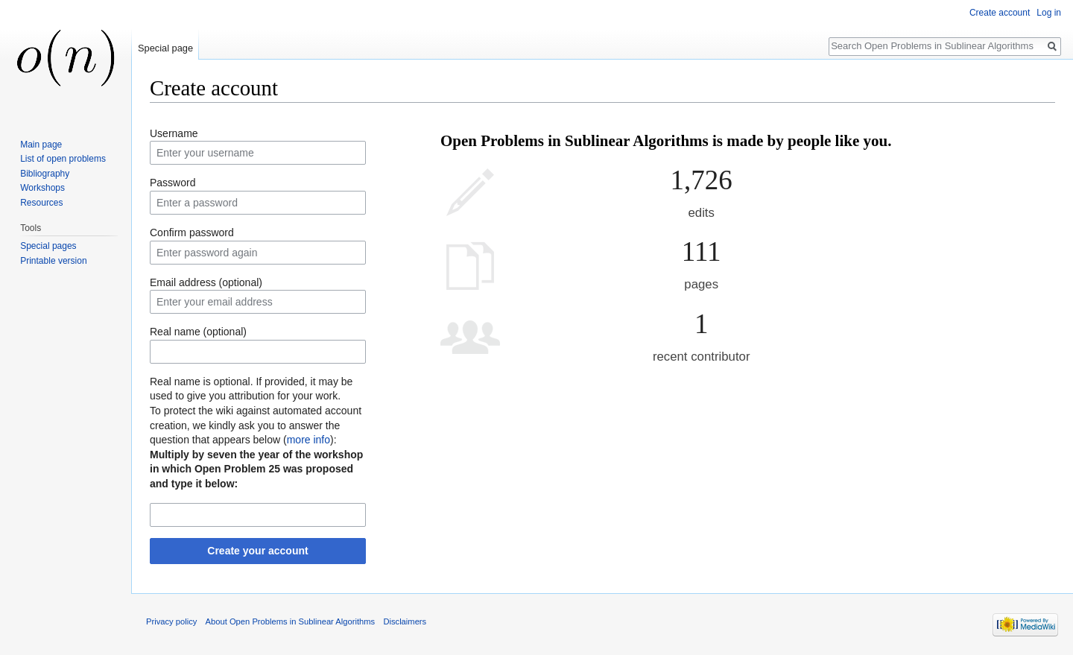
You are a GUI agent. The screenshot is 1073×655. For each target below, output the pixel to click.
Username (174, 133)
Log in (1048, 12)
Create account (999, 12)
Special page (165, 48)
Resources (41, 202)
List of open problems (63, 159)
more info (308, 440)
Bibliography (44, 173)
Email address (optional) (206, 282)
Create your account (257, 551)
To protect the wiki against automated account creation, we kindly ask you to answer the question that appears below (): (255, 425)
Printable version (53, 261)
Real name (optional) (198, 332)
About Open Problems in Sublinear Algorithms (291, 621)
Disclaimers (404, 621)
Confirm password (192, 232)
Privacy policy (171, 621)
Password (172, 183)
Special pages (48, 246)
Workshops (42, 188)
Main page (41, 144)
